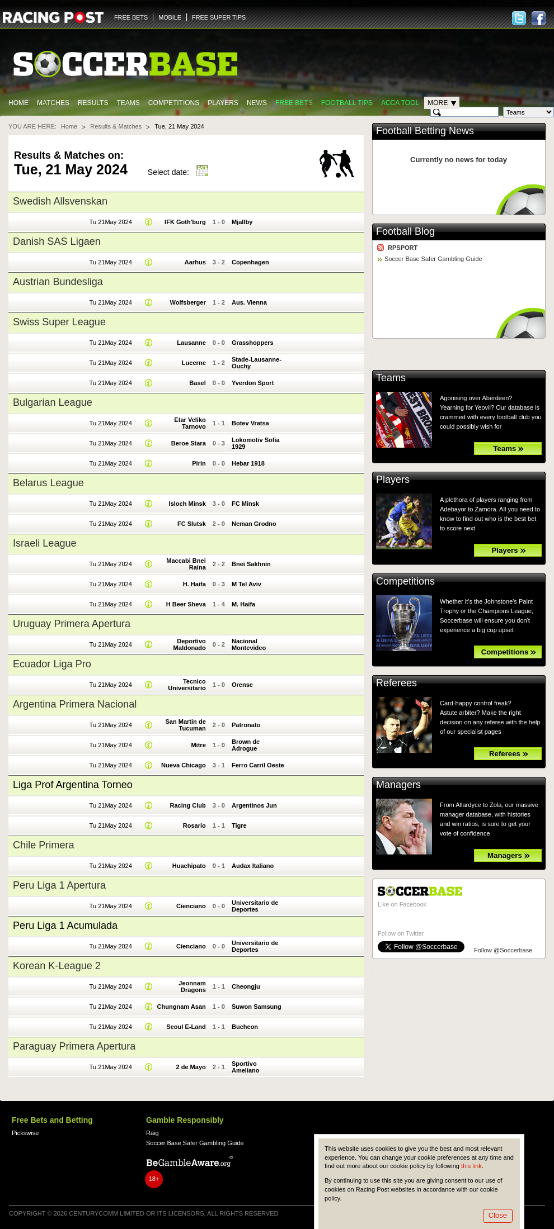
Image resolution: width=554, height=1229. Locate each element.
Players (223, 103)
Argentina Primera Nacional (75, 704)
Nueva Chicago (183, 765)
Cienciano (191, 906)
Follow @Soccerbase (503, 950)
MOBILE (169, 17)
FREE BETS (131, 17)
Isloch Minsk (187, 503)
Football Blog (405, 231)
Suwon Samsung (256, 1006)
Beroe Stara (188, 443)
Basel (197, 382)
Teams (127, 103)
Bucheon (245, 1026)
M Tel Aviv (246, 584)
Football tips (347, 103)
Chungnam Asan (181, 1006)
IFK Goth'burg (185, 222)
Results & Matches (116, 126)
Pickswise (25, 1133)
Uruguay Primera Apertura (71, 623)
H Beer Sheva (186, 604)
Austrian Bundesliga (58, 281)
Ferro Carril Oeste (258, 765)
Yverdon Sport (253, 382)
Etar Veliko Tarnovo (189, 423)
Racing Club (187, 805)
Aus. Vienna (249, 302)
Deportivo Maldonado (189, 644)
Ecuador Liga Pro (52, 664)
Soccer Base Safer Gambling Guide (433, 258)
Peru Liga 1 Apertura (59, 885)
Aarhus (195, 262)
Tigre (239, 825)
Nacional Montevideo (249, 644)
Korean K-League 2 (57, 965)
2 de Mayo (190, 1067)
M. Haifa (243, 604)
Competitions (173, 103)
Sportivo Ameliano (246, 1067)
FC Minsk (245, 503)
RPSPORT (402, 247)
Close (498, 1215)
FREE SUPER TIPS (219, 17)
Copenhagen (250, 262)
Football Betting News (425, 130)
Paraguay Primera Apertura (74, 1046)
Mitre (198, 745)
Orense (242, 684)
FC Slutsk (191, 523)
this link (471, 1165)
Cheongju (246, 986)
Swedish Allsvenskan (60, 201)
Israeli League (45, 543)
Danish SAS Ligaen (57, 241)
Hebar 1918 (248, 463)
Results (93, 103)
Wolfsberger (188, 302)
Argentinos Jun (254, 805)
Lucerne (194, 362)
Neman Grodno (254, 523)
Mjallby (242, 222)
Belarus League (48, 482)
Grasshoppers (253, 342)
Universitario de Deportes (255, 906)
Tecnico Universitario (186, 684)
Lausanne (191, 342)
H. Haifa (194, 584)
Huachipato (189, 865)
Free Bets (294, 103)
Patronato (246, 725)
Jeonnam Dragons (192, 986)
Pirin (199, 463)
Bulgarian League (52, 402)
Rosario (194, 825)
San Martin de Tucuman (185, 725)
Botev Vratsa (250, 423)
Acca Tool (400, 103)
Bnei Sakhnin (251, 564)
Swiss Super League (59, 322)
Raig (152, 1133)
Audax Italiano (253, 865)
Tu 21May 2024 (111, 222)
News (257, 103)
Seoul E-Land (185, 1026)
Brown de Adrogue (246, 745)
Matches (53, 103)
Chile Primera (43, 845)
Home (18, 103)
